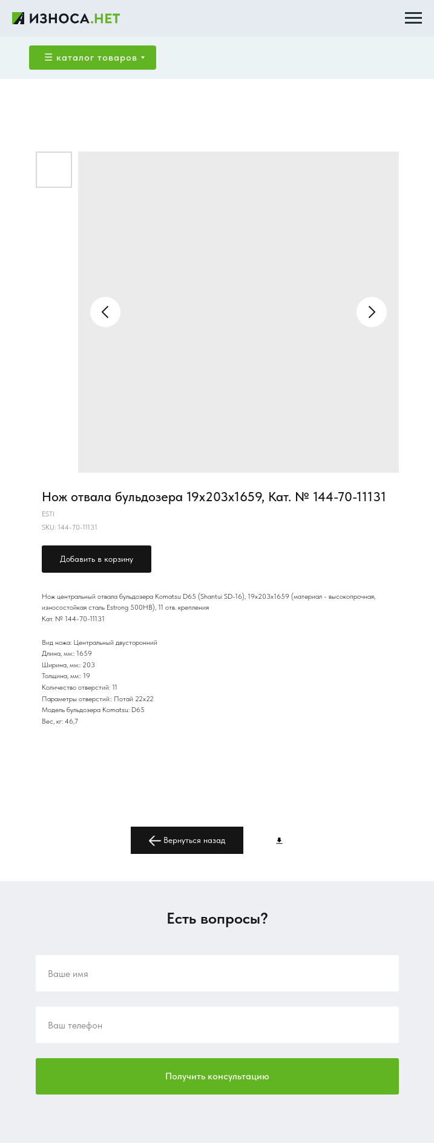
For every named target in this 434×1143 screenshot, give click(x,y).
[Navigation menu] (413, 18)
